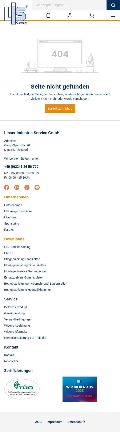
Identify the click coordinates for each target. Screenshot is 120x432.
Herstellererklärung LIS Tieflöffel (25, 337)
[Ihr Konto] (70, 15)
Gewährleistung (14, 313)
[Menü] (114, 15)
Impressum (55, 422)
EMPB (8, 253)
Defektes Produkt (15, 307)
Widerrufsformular (16, 331)
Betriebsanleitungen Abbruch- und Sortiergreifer (35, 283)
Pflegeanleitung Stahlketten (22, 259)
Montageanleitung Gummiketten (25, 265)
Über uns (10, 217)
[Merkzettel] (48, 15)
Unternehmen (16, 197)
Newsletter (11, 361)
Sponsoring (11, 223)
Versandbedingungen (18, 319)
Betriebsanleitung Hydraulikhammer (27, 289)
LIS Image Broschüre (18, 211)
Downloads (14, 239)
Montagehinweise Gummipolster (25, 271)
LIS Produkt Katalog (17, 247)
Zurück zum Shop (60, 108)
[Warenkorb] (92, 15)
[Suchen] (113, 5)
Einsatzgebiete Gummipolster (23, 277)
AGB (38, 422)
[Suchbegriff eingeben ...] (69, 5)
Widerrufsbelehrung (17, 325)
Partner (9, 229)
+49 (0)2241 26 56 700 (21, 166)
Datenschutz (76, 422)
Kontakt (9, 355)
